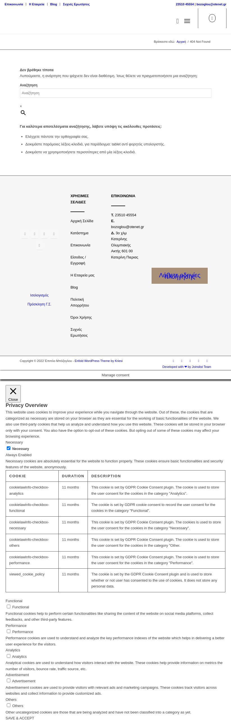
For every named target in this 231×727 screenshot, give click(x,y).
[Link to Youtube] (199, 361)
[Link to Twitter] (190, 361)
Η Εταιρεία (36, 4)
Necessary (20, 449)
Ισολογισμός (39, 295)
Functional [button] (14, 601)
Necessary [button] (14, 442)
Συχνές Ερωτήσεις (76, 4)
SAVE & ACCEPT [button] (20, 718)
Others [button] (11, 699)
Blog (53, 4)
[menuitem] (15, 4)
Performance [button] (16, 626)
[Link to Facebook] (173, 361)
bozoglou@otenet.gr (211, 4)
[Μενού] (187, 21)
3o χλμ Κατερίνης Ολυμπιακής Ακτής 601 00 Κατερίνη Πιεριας (124, 245)
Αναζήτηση (29, 85)
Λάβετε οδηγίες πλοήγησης (180, 276)
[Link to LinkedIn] (207, 361)
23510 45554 (185, 4)
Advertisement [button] (17, 675)
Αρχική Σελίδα (81, 221)
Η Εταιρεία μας (82, 275)
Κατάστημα (79, 233)
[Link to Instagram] (182, 361)
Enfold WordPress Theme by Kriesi (99, 361)
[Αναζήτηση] (175, 21)
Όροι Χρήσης (81, 317)
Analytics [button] (13, 650)
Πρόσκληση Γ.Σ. (39, 304)
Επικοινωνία (13, 4)
